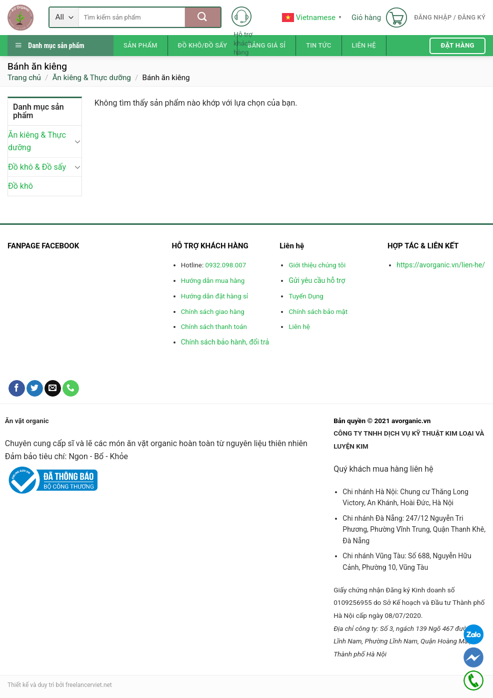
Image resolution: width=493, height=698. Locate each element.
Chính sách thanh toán (214, 326)
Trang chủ (24, 77)
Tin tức (318, 45)
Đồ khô (20, 186)
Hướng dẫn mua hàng (213, 280)
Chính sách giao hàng (212, 311)
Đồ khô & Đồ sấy (37, 167)
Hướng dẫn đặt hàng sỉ (214, 296)
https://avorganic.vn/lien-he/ (440, 265)
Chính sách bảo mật (318, 311)
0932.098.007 (225, 265)
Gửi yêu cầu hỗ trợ (316, 280)
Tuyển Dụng (305, 296)
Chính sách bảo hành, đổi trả (225, 342)
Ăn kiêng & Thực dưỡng (91, 77)
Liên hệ (364, 45)
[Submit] (202, 17)
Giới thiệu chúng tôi (317, 265)
